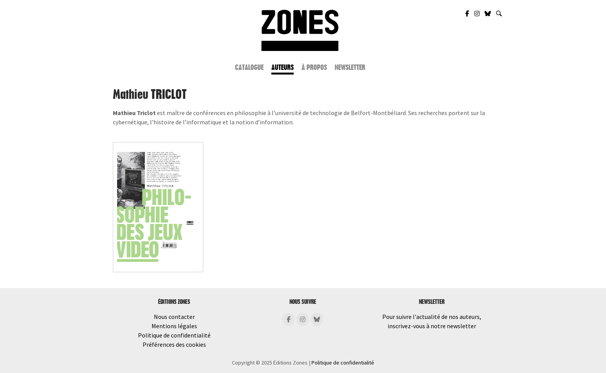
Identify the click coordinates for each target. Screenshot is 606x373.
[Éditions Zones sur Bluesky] (317, 319)
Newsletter (350, 68)
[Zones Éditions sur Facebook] (467, 13)
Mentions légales (174, 326)
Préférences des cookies (174, 344)
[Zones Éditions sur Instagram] (477, 13)
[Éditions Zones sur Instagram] (302, 319)
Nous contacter (174, 316)
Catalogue (249, 68)
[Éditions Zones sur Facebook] (289, 319)
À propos (314, 68)
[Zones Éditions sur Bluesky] (488, 13)
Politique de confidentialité (174, 335)
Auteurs (282, 68)
